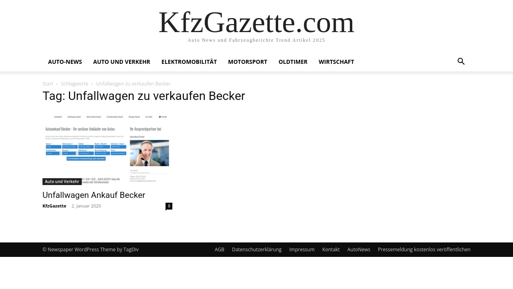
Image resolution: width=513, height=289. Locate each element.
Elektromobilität (189, 61)
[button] (461, 62)
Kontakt (330, 249)
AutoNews (358, 249)
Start (47, 83)
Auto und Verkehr (121, 61)
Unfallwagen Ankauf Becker (93, 195)
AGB (219, 249)
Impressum (302, 249)
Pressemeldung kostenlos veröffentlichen (424, 249)
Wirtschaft (336, 61)
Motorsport (247, 61)
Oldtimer (293, 61)
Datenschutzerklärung (257, 249)
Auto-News (65, 61)
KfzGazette (54, 206)
